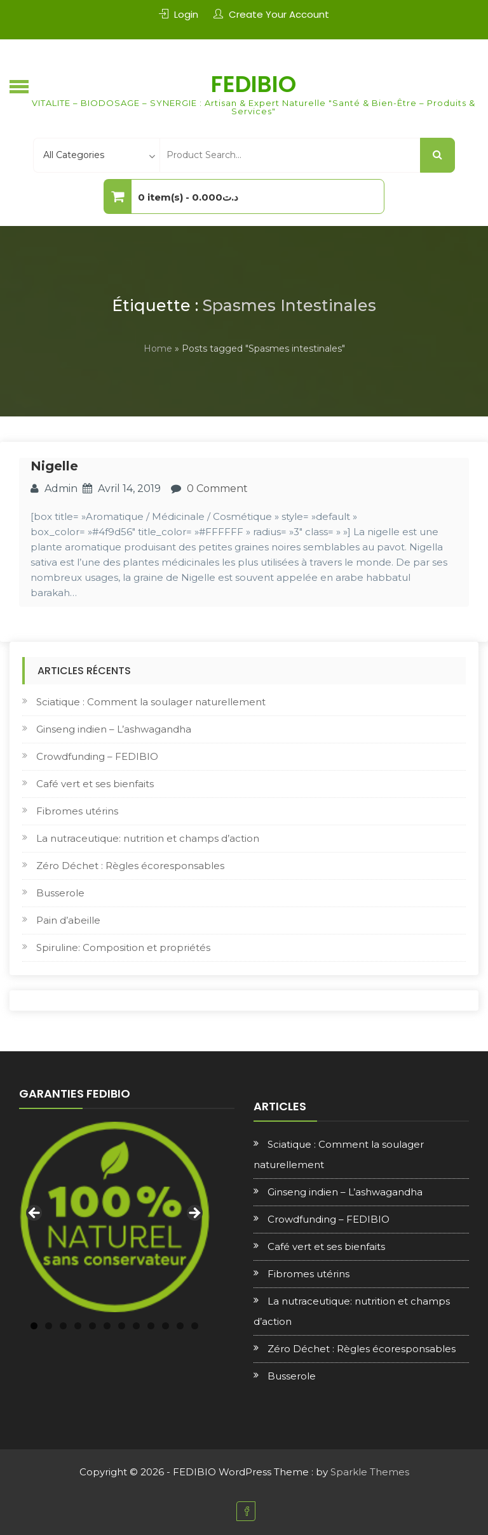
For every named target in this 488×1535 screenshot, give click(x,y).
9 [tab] (150, 1325)
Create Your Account (279, 14)
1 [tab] (33, 1325)
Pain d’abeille (68, 920)
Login (186, 14)
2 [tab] (48, 1325)
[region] (114, 1217)
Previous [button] (34, 1213)
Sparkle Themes (369, 1472)
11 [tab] (180, 1325)
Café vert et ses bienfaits (95, 784)
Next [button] (193, 1213)
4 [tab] (77, 1325)
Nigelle (54, 466)
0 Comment (217, 488)
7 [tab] (121, 1325)
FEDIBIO (253, 84)
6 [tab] (107, 1325)
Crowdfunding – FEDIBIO (97, 756)
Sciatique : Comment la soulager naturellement (151, 702)
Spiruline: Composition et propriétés (123, 947)
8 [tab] (136, 1325)
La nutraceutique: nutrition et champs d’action (147, 838)
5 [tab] (92, 1325)
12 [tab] (194, 1325)
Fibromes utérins (77, 811)
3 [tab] (63, 1325)
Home (158, 348)
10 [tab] (165, 1325)
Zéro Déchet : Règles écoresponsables (130, 866)
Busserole (60, 893)
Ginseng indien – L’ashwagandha (113, 729)
